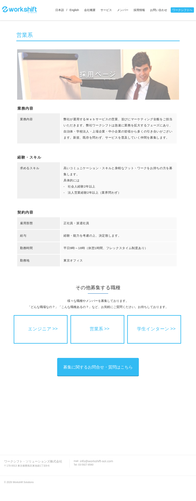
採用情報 (139, 10)
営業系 (96, 328)
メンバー (122, 10)
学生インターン (153, 328)
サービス (106, 10)
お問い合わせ (158, 10)
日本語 (59, 10)
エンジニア (39, 328)
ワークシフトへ (182, 10)
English (74, 10)
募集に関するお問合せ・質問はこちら (98, 367)
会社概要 (90, 10)
